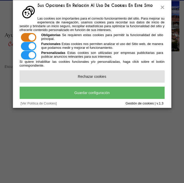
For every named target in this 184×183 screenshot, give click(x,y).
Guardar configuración (92, 93)
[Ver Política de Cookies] (39, 103)
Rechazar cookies (92, 76)
